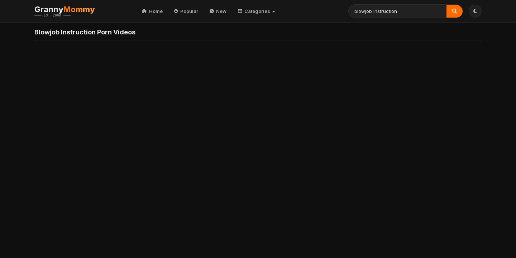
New (218, 11)
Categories (256, 11)
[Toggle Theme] (475, 11)
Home (152, 11)
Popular (186, 11)
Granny (75, 11)
